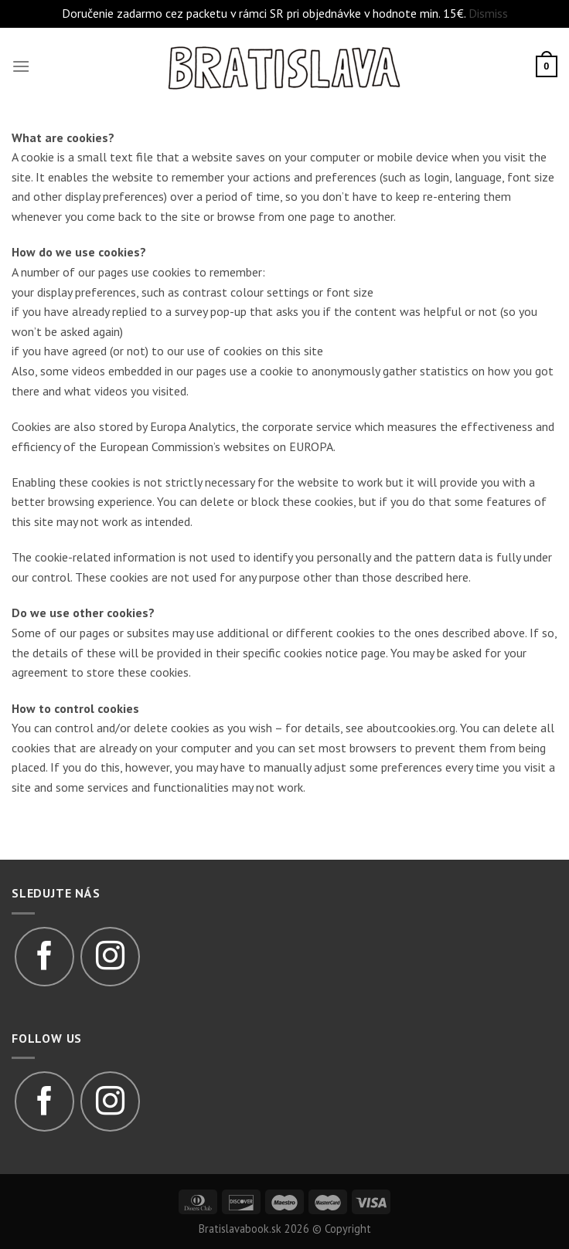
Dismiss (488, 13)
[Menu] (21, 66)
